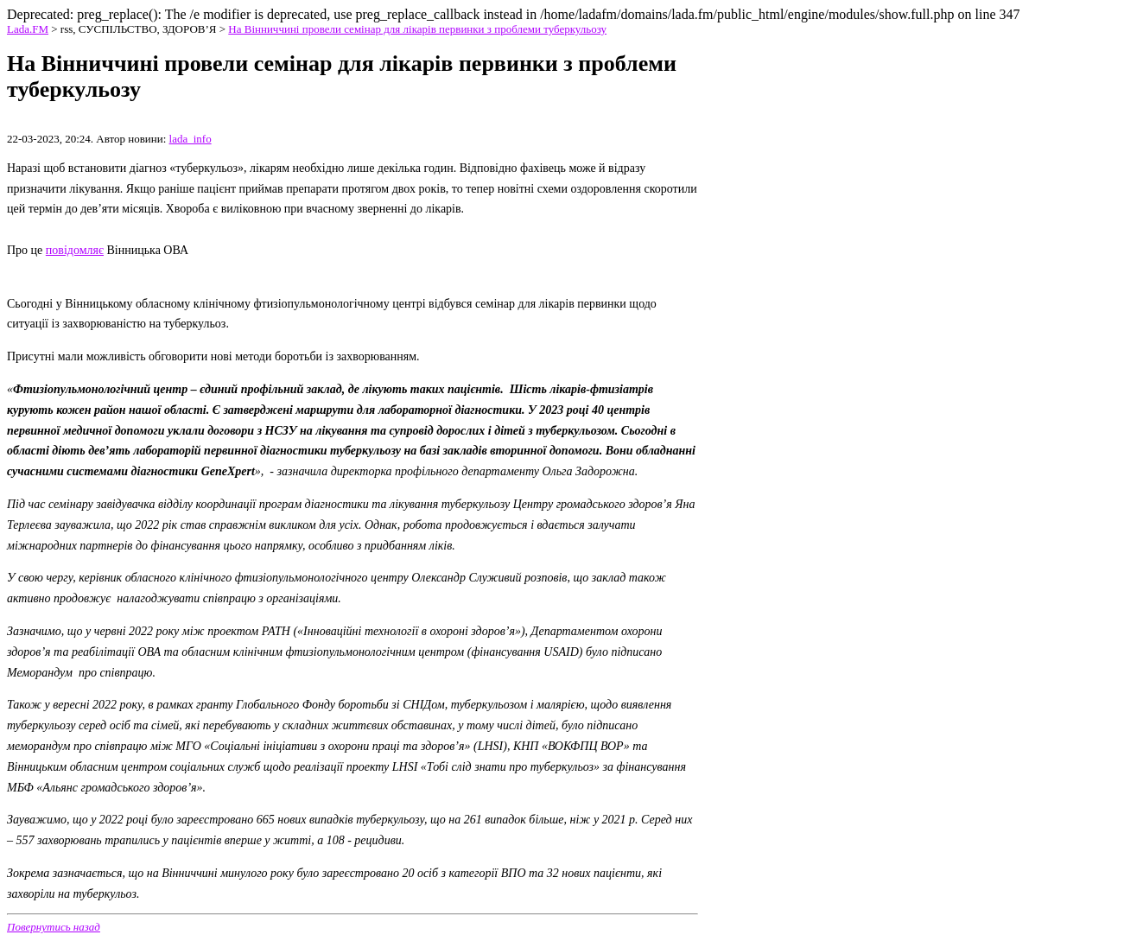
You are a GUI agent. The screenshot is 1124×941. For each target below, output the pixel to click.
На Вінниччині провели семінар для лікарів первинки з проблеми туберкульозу (417, 28)
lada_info (190, 138)
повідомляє (75, 250)
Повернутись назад (53, 926)
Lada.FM (27, 28)
